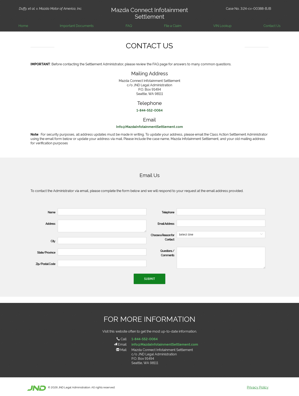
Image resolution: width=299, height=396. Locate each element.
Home (23, 25)
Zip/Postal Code (45, 264)
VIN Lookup (222, 25)
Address (50, 223)
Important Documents (77, 25)
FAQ (129, 25)
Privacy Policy (257, 387)
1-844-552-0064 (149, 110)
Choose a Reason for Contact (162, 237)
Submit (149, 279)
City (53, 241)
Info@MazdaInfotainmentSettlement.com (149, 126)
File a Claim (172, 25)
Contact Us (272, 25)
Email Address (166, 223)
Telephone (168, 212)
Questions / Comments (167, 253)
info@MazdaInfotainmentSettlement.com (164, 344)
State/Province (46, 252)
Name (51, 212)
